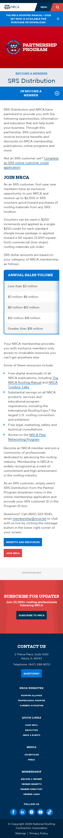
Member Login (31, 794)
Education (31, 730)
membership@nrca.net (29, 518)
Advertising (31, 754)
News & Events (31, 735)
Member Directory (31, 789)
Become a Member (31, 73)
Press (31, 759)
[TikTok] (49, 812)
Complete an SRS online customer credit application (31, 162)
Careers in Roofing (31, 705)
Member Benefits (32, 784)
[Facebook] (13, 812)
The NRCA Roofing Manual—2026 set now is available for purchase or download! (32, 19)
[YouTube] (40, 812)
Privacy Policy (39, 833)
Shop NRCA (31, 725)
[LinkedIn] (22, 812)
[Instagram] (31, 812)
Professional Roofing (31, 700)
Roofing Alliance (31, 695)
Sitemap (20, 833)
